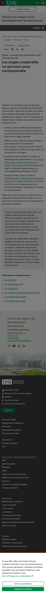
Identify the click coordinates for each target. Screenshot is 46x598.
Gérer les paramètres (23, 584)
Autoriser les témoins (23, 589)
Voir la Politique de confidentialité (16, 576)
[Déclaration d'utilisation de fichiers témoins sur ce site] (23, 575)
